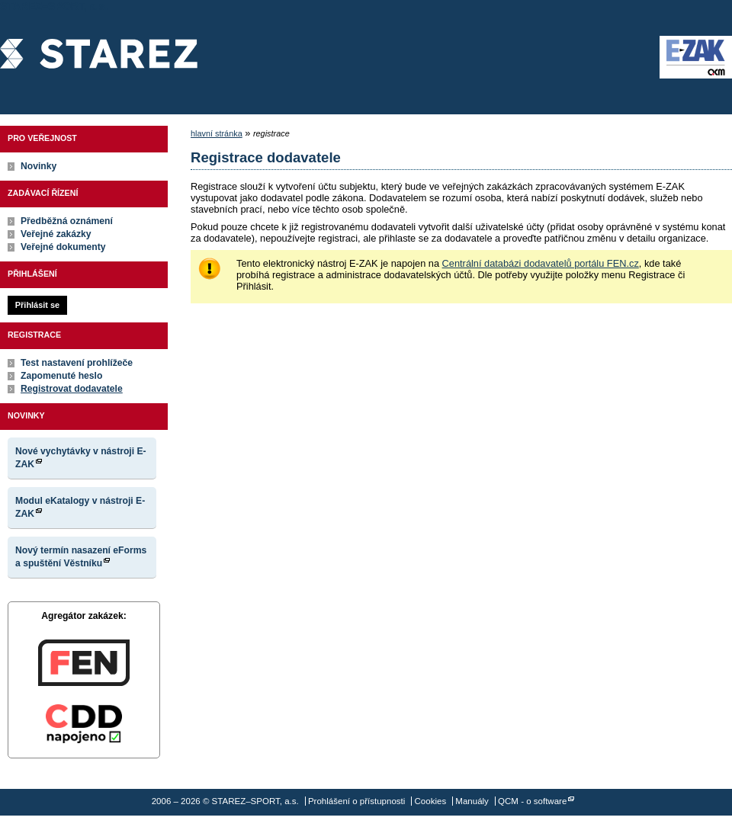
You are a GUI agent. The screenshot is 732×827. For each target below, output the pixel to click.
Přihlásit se (37, 304)
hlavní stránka (216, 133)
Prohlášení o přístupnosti (356, 801)
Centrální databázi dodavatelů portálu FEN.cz (540, 263)
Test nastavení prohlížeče (77, 362)
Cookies (431, 801)
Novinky (38, 166)
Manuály (472, 801)
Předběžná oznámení (67, 221)
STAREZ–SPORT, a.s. (98, 57)
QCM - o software (532, 801)
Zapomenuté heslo (61, 375)
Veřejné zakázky (56, 234)
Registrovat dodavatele (72, 388)
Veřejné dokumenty (63, 247)
